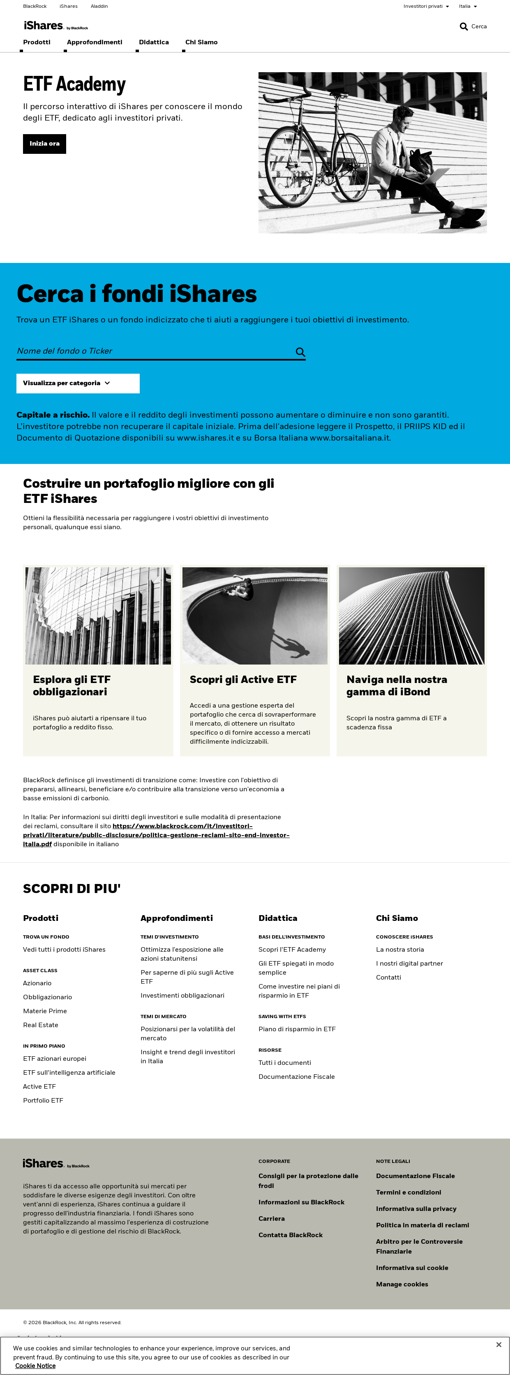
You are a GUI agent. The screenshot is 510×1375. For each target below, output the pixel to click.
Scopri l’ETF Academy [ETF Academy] (292, 950)
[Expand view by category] (78, 383)
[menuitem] (37, 42)
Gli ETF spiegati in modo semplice (296, 968)
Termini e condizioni (408, 1193)
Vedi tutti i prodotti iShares (64, 950)
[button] (464, 27)
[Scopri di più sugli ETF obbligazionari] (98, 660)
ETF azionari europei (54, 1059)
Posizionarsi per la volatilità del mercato (188, 1034)
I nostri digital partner (409, 964)
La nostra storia (400, 950)
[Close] (499, 1355)
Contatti (388, 978)
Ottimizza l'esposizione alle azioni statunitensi (182, 954)
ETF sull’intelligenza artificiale (69, 1073)
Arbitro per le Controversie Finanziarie (419, 1247)
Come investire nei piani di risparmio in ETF (299, 991)
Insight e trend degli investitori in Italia (188, 1057)
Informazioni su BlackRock (301, 1202)
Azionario (37, 983)
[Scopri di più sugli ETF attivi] (255, 660)
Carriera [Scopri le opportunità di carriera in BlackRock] (271, 1219)
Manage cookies (402, 1284)
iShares (69, 6)
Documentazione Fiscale (296, 1077)
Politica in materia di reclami (422, 1225)
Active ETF (39, 1087)
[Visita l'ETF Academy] (44, 144)
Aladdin (99, 6)
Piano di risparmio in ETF (297, 1029)
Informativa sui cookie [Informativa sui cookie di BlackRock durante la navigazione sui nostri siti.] (412, 1268)
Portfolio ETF (43, 1101)
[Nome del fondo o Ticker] (161, 351)
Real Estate (40, 1025)
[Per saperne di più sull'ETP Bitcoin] (412, 660)
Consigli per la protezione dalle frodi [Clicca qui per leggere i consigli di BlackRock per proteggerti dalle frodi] (308, 1181)
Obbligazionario (47, 997)
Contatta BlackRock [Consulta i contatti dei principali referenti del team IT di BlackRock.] (290, 1235)
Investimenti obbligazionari (182, 996)
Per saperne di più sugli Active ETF (187, 977)
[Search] (473, 27)
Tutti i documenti (284, 1063)
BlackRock (34, 6)
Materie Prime (45, 1011)
